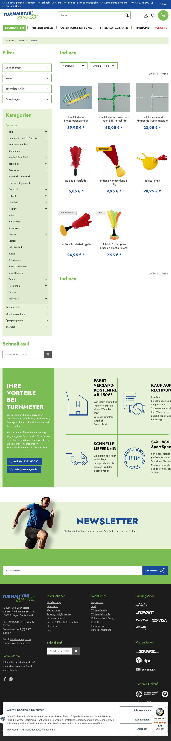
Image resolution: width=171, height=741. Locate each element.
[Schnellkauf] (23, 354)
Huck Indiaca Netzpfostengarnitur (76, 119)
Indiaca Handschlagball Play (114, 182)
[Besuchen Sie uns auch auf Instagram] (11, 679)
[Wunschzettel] (153, 15)
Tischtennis (14, 286)
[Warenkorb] (163, 15)
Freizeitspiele (13, 307)
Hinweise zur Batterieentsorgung (40, 731)
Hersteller (52, 626)
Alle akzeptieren (140, 710)
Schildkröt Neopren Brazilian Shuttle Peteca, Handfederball (114, 246)
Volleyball (14, 298)
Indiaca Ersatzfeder (76, 181)
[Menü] (166, 708)
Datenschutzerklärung (102, 618)
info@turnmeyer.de (26, 469)
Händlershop (54, 602)
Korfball (12, 241)
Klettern (13, 234)
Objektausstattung (15, 314)
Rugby (12, 253)
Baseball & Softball (18, 157)
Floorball (13, 189)
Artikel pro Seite (101, 65)
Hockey (13, 209)
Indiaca (12, 215)
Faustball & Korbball (19, 176)
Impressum (14, 731)
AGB (93, 606)
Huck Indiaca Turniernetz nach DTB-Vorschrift (114, 119)
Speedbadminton (18, 266)
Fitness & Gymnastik (19, 183)
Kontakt (95, 622)
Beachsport (14, 170)
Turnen (12, 292)
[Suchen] (91, 15)
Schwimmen (15, 260)
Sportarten (12, 125)
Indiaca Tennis (152, 181)
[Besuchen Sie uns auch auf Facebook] (5, 679)
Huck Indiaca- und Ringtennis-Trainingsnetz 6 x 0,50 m (152, 119)
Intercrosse (14, 221)
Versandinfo (53, 610)
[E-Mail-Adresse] (73, 570)
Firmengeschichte (56, 618)
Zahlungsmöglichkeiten (59, 614)
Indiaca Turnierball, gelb (76, 244)
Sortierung (68, 65)
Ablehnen (141, 727)
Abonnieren (154, 570)
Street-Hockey (16, 273)
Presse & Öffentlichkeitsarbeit (62, 622)
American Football (18, 144)
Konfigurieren (141, 719)
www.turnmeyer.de (21, 643)
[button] (144, 15)
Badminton (14, 151)
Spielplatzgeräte (14, 320)
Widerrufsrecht (99, 610)
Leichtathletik (15, 247)
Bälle (11, 132)
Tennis (12, 279)
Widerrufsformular (101, 614)
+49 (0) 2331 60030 (25, 461)
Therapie (10, 327)
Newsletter (52, 606)
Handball (13, 202)
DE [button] (161, 4)
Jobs (49, 630)
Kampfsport (15, 228)
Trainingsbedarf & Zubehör (23, 138)
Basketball (14, 164)
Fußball (12, 196)
